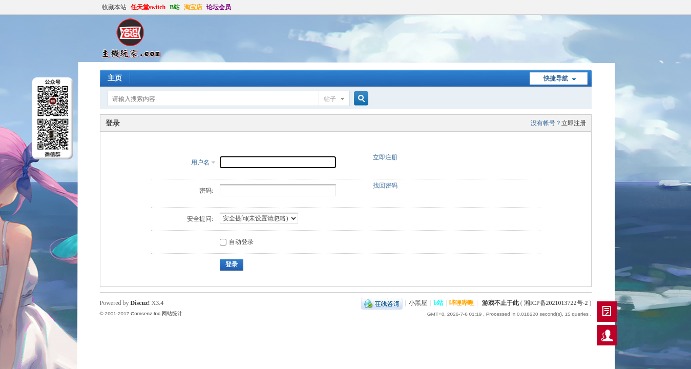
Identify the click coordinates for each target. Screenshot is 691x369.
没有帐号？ (546, 123)
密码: (206, 190)
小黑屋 (418, 302)
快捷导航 (555, 78)
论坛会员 (218, 7)
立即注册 (573, 123)
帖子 (330, 98)
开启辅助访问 (589, 7)
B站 (175, 7)
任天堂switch (148, 7)
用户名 (200, 162)
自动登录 (237, 241)
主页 (115, 78)
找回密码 (385, 185)
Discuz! (140, 302)
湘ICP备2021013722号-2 (556, 302)
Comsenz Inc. (146, 313)
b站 (438, 302)
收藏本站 (114, 7)
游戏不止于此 (500, 302)
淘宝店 (193, 7)
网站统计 (172, 313)
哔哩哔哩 (461, 302)
